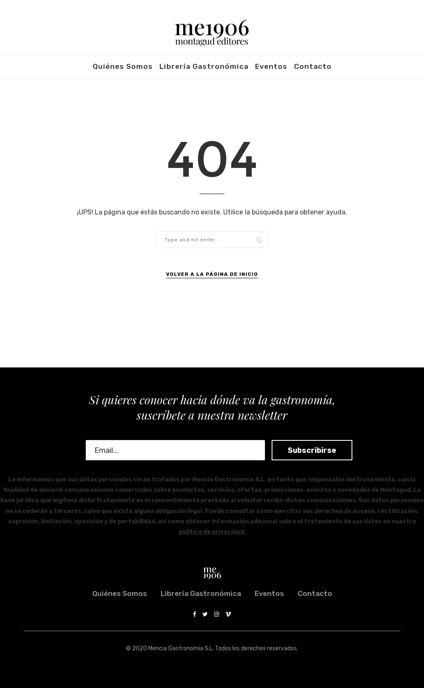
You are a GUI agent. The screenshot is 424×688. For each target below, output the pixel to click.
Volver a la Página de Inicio (212, 274)
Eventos (271, 66)
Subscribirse (305, 450)
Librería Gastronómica (203, 66)
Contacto (313, 66)
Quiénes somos (123, 66)
